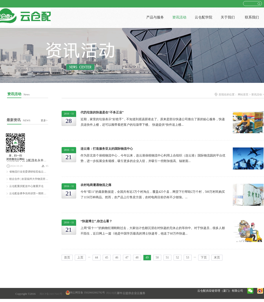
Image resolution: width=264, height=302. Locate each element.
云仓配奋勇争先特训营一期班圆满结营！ (33, 193)
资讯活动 (256, 94)
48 (137, 257)
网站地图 (111, 293)
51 (167, 257)
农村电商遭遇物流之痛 (96, 185)
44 (96, 257)
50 (157, 257)
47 (126, 257)
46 (116, 257)
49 (147, 257)
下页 (204, 257)
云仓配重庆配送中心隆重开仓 (26, 186)
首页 (67, 257)
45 (106, 257)
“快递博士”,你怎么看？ (96, 221)
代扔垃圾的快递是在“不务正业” (102, 112)
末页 (217, 257)
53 (187, 257)
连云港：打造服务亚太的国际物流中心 (107, 148)
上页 (80, 257)
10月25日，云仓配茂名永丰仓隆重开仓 (33, 160)
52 (177, 257)
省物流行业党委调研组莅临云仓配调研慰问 (34, 171)
